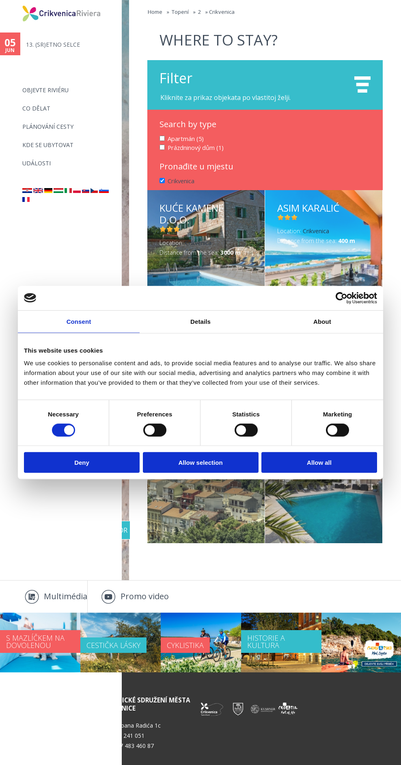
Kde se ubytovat (47, 145)
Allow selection (200, 462)
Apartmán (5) (185, 138)
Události (36, 163)
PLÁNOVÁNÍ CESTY (47, 126)
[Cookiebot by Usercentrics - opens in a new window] (341, 298)
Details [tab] (200, 321)
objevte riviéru (45, 90)
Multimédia (65, 596)
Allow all (319, 462)
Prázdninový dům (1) (195, 147)
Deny (81, 462)
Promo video (145, 596)
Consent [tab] (79, 321)
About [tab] (322, 321)
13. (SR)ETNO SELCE (53, 44)
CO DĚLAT (36, 108)
